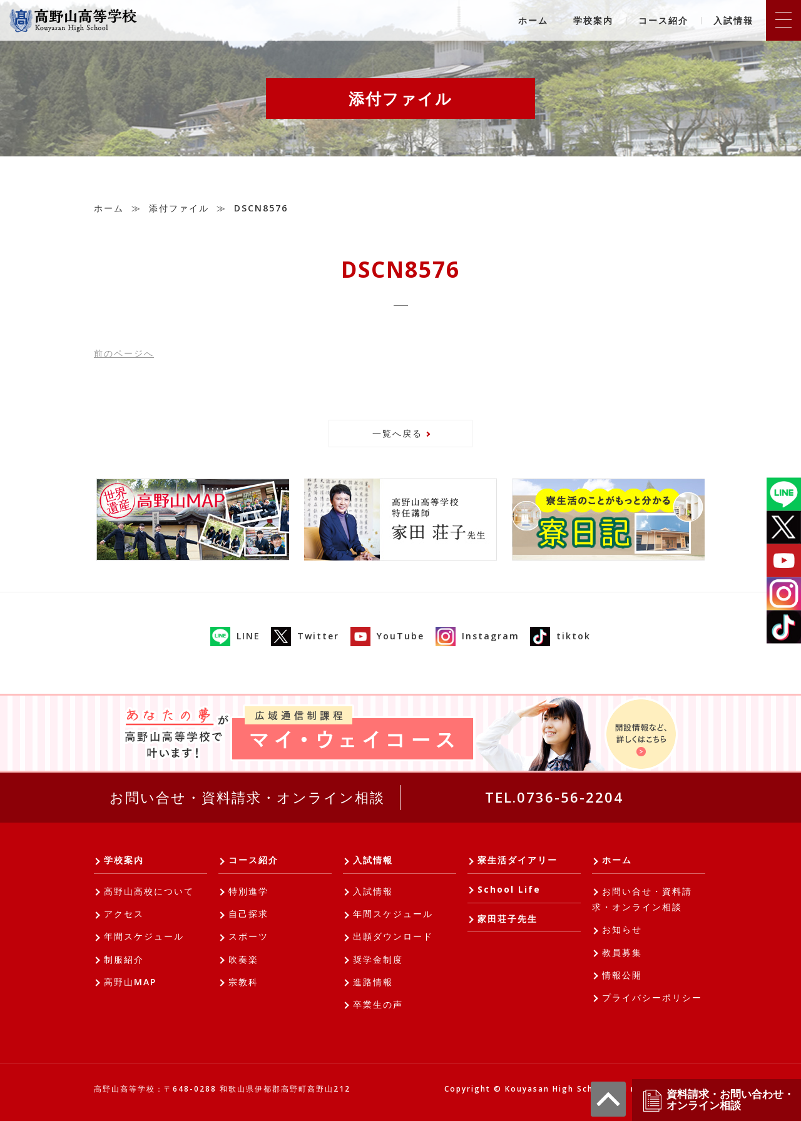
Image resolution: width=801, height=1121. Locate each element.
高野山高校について (149, 891)
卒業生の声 (378, 1004)
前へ (124, 353)
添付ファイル (179, 208)
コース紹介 (663, 20)
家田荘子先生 (507, 919)
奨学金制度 (378, 959)
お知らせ (622, 929)
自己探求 (248, 914)
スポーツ (248, 936)
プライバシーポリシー (652, 997)
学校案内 (593, 20)
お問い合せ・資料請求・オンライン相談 (247, 797)
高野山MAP (130, 982)
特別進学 (248, 891)
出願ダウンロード (393, 936)
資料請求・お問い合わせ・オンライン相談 (717, 1100)
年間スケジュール (144, 936)
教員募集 (622, 952)
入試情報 (733, 20)
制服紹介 (124, 959)
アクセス (124, 914)
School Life (509, 889)
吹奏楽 (243, 959)
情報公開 (622, 975)
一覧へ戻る (397, 433)
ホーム (533, 20)
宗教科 (243, 982)
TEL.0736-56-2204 (554, 797)
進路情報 (373, 982)
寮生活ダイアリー (517, 860)
